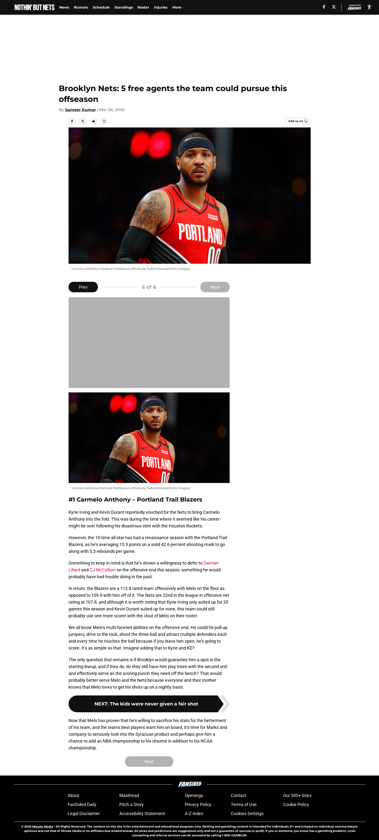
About (73, 795)
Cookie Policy (296, 804)
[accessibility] (369, 6)
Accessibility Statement (142, 813)
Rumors (81, 7)
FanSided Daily (82, 804)
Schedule (101, 7)
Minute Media (42, 826)
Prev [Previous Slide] (83, 287)
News (64, 7)
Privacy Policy (198, 804)
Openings (194, 795)
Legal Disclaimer (84, 813)
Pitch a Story (131, 804)
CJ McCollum (103, 569)
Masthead (129, 795)
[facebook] (324, 7)
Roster (143, 7)
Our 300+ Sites (297, 795)
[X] (334, 7)
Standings (123, 7)
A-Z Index (194, 813)
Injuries (160, 7)
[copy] (104, 121)
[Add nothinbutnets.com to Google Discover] (298, 121)
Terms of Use (244, 804)
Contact (238, 795)
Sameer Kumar (80, 109)
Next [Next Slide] (215, 287)
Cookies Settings (247, 813)
